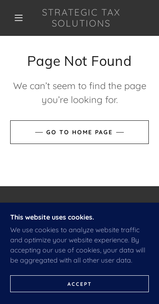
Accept (79, 284)
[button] (18, 17)
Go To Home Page (79, 132)
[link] (81, 18)
